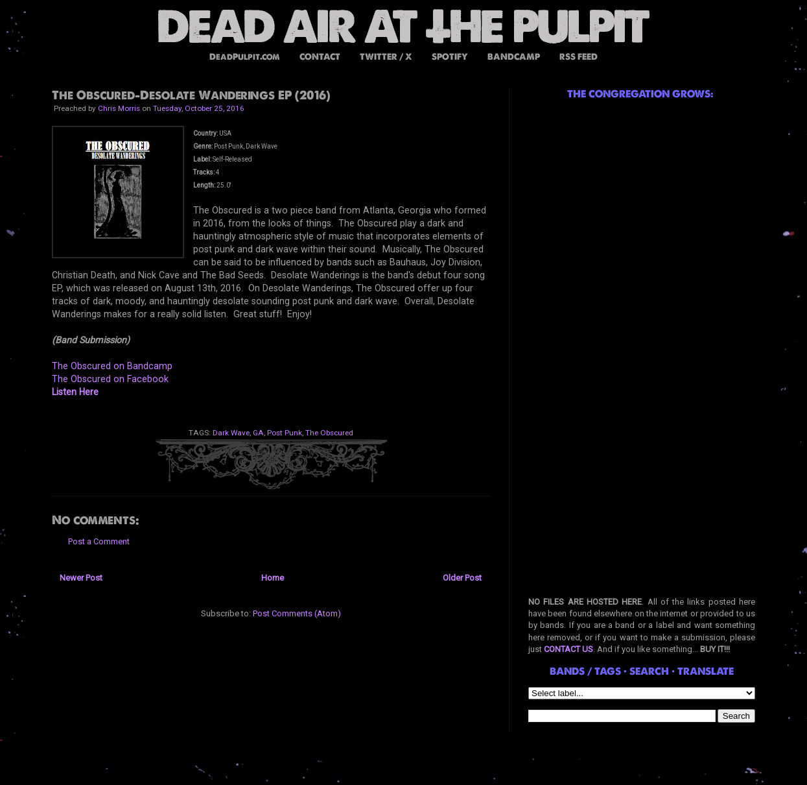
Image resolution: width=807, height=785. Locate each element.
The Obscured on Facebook (110, 379)
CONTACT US (568, 649)
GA (258, 432)
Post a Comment (99, 541)
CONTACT (319, 56)
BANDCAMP (513, 56)
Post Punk (284, 432)
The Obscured (329, 432)
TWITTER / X (386, 56)
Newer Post (81, 578)
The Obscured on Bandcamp (112, 366)
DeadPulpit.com (244, 56)
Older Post (462, 578)
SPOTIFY (450, 56)
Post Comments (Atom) (297, 613)
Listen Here (75, 392)
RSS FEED (578, 56)
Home (272, 578)
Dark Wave (231, 432)
